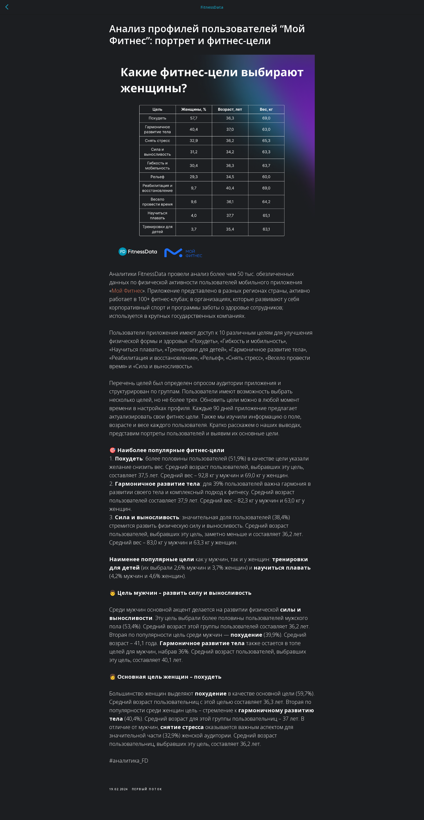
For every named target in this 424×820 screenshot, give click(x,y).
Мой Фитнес (127, 294)
